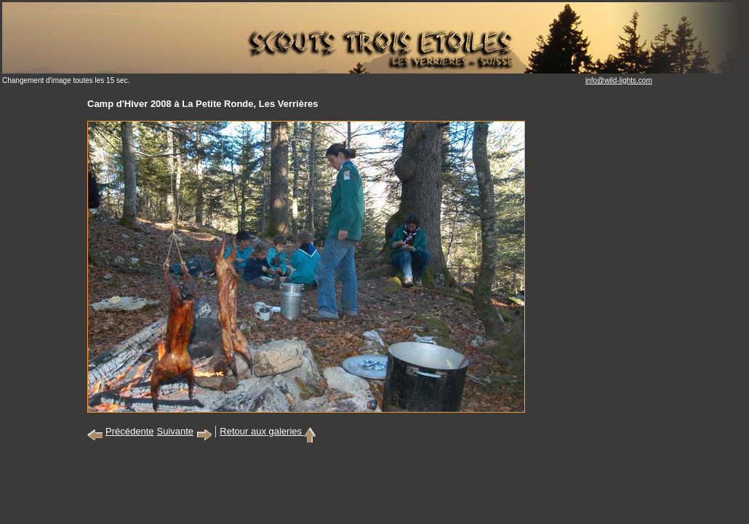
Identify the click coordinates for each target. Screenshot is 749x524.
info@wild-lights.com (618, 80)
